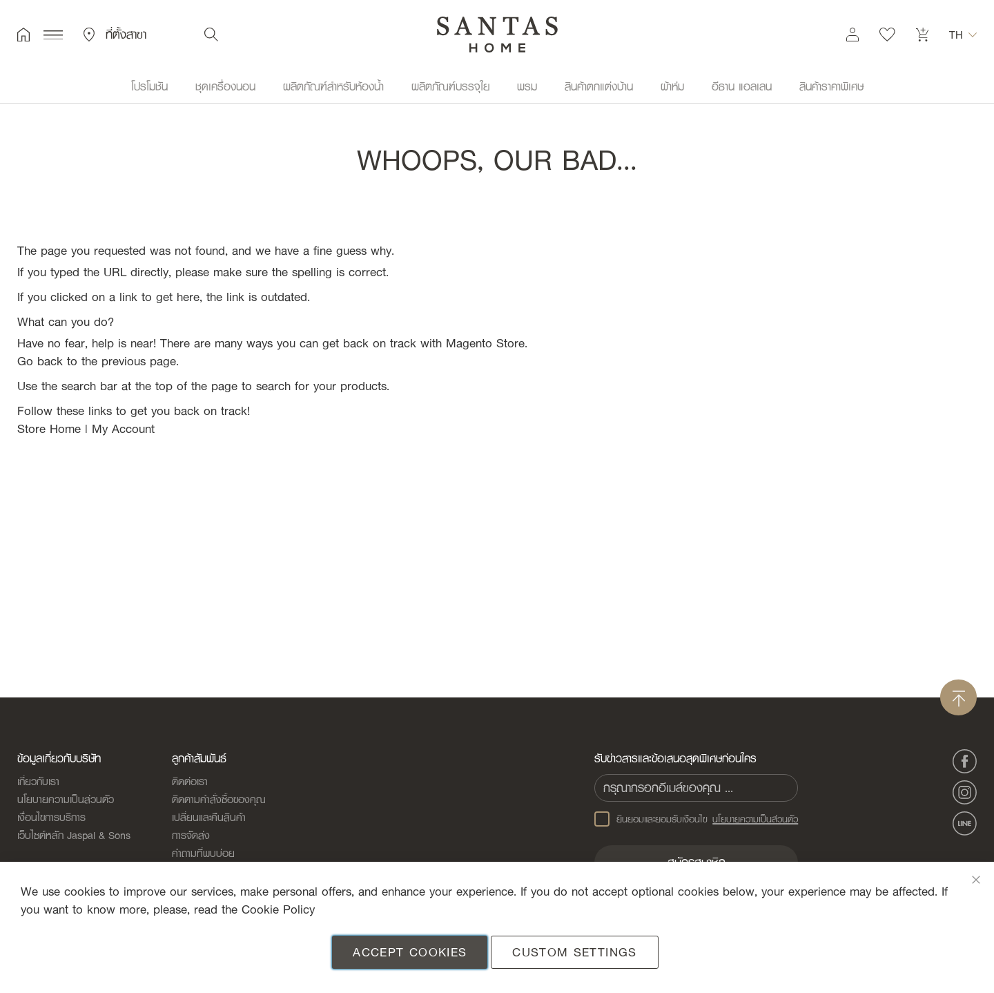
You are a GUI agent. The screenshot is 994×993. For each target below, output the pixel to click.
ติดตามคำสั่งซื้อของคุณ (219, 799)
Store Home (49, 428)
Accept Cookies (410, 952)
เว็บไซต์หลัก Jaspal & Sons (73, 835)
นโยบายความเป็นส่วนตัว (65, 799)
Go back (40, 361)
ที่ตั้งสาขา (115, 35)
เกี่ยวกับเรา (38, 781)
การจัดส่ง (191, 835)
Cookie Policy (278, 909)
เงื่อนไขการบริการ (51, 817)
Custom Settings (574, 952)
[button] (963, 35)
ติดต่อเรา (190, 781)
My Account (123, 428)
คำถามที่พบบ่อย (203, 853)
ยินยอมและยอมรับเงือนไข (696, 819)
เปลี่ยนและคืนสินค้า (209, 817)
